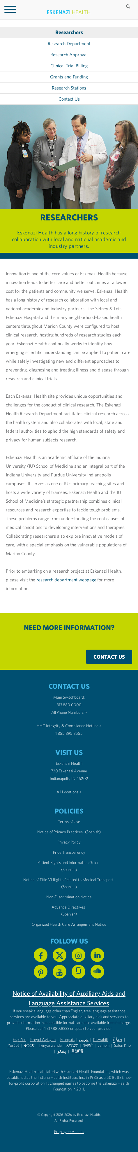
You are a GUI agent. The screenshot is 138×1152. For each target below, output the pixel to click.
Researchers (69, 32)
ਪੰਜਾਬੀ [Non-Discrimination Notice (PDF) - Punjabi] (88, 1045)
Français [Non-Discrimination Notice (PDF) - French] (67, 1039)
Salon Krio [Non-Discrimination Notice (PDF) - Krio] (122, 1045)
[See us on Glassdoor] (78, 972)
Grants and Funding (69, 76)
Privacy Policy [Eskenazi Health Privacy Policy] (69, 842)
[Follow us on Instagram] (78, 955)
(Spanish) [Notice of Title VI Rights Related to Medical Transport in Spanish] (69, 886)
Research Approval (69, 54)
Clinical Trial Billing (69, 65)
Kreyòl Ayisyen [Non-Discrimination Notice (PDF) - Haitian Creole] (43, 1039)
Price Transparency (69, 852)
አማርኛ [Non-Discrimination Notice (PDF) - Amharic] (72, 1045)
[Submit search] (128, 6)
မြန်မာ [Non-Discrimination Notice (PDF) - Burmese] (117, 1039)
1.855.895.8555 (69, 733)
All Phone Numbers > (69, 712)
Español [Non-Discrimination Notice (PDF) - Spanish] (19, 1039)
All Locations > (69, 792)
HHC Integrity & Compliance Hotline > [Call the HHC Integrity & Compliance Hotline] (69, 725)
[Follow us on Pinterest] (40, 972)
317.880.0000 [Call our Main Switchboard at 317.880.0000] (69, 704)
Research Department (69, 43)
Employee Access (69, 1131)
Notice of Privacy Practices (60, 831)
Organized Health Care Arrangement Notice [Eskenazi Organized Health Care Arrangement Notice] (69, 924)
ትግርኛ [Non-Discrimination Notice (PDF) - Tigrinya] (29, 1045)
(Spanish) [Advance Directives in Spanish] (69, 914)
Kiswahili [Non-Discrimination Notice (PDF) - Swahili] (100, 1039)
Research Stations (69, 87)
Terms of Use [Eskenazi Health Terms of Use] (69, 821)
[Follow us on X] (59, 955)
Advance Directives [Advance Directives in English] (68, 907)
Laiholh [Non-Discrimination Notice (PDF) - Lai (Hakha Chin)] (103, 1045)
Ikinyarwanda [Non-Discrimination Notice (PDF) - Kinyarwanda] (50, 1045)
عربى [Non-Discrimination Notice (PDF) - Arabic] (84, 1039)
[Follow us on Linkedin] (97, 955)
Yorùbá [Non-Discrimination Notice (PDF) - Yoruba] (14, 1045)
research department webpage (66, 580)
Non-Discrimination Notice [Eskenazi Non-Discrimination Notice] (69, 896)
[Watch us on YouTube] (59, 972)
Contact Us (69, 99)
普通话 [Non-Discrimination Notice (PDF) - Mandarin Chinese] (77, 1051)
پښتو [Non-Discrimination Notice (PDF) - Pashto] (61, 1051)
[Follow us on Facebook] (40, 955)
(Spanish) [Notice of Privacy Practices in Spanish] (93, 831)
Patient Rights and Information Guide (68, 862)
